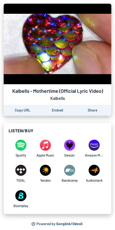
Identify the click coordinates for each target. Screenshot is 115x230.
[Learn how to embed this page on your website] (57, 110)
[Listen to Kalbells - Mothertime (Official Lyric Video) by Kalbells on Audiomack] (94, 174)
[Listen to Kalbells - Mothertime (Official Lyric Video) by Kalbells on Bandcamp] (70, 174)
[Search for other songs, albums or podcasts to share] (57, 223)
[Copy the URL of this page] (22, 110)
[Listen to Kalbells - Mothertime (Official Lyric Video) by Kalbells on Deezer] (70, 148)
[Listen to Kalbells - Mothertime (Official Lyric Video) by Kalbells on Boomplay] (21, 199)
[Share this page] (92, 110)
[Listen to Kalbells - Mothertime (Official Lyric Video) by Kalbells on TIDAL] (21, 174)
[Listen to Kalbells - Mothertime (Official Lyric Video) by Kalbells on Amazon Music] (94, 148)
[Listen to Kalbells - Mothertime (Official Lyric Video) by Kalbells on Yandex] (45, 174)
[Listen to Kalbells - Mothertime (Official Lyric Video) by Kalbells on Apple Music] (45, 148)
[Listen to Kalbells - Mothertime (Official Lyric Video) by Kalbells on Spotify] (21, 148)
